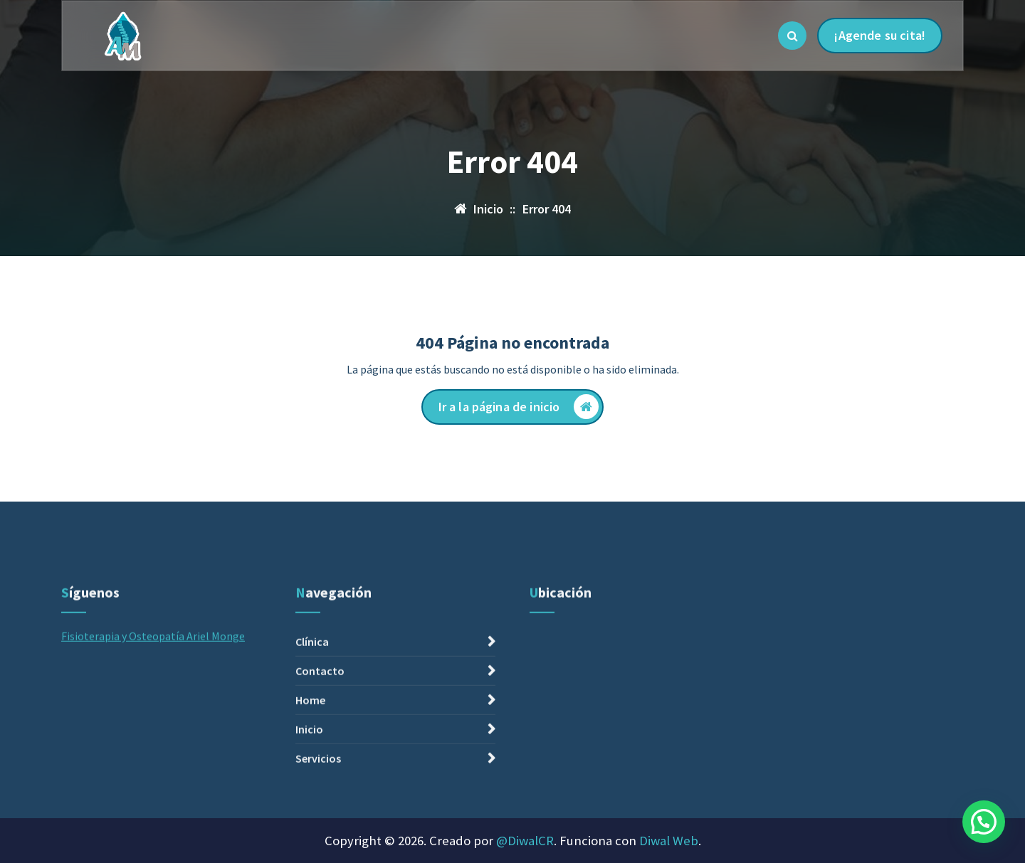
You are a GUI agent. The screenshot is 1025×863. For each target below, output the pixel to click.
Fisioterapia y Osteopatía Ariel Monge (153, 723)
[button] (983, 821)
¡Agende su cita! (879, 35)
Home (310, 787)
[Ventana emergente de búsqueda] (792, 35)
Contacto (320, 758)
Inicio (309, 816)
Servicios (318, 845)
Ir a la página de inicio (518, 406)
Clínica (312, 728)
